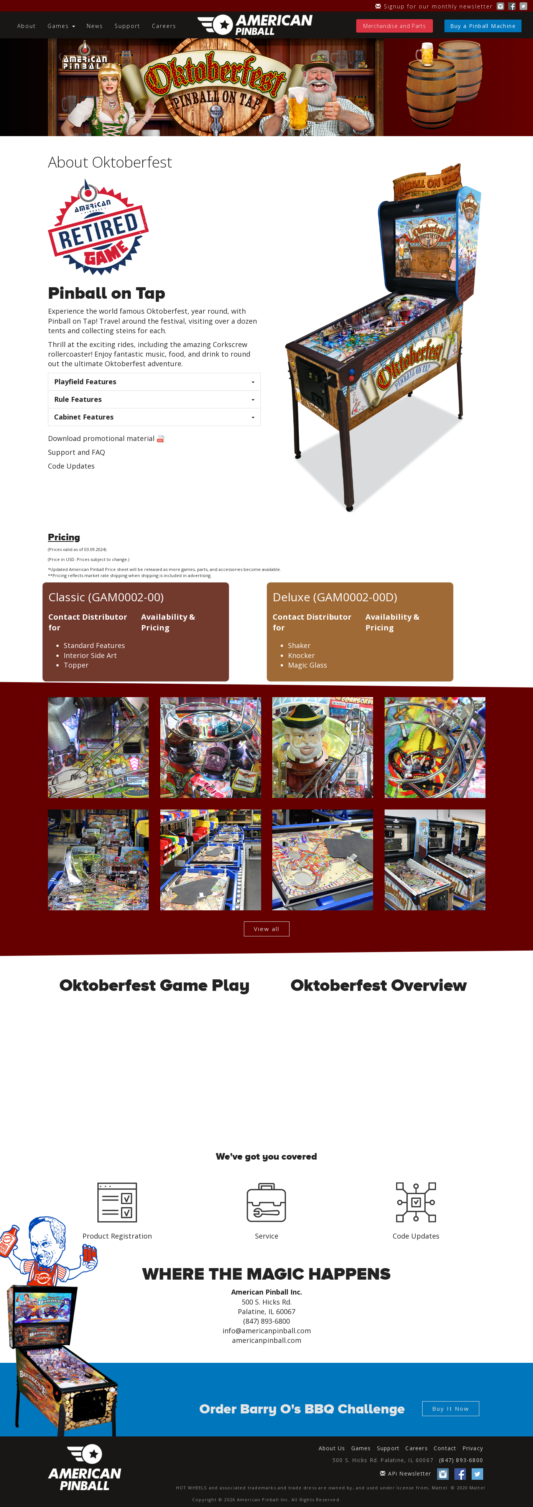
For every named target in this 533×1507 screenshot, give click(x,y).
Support (127, 26)
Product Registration (117, 1235)
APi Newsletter (405, 1473)
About (26, 26)
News (95, 26)
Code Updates (71, 466)
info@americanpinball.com (266, 1330)
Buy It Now (450, 1408)
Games (361, 1448)
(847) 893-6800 (461, 1460)
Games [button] (61, 26)
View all (267, 929)
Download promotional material (101, 438)
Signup (434, 6)
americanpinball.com (266, 1340)
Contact (445, 1448)
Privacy (472, 1448)
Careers (164, 26)
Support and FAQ (76, 452)
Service (266, 1235)
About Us (332, 1448)
